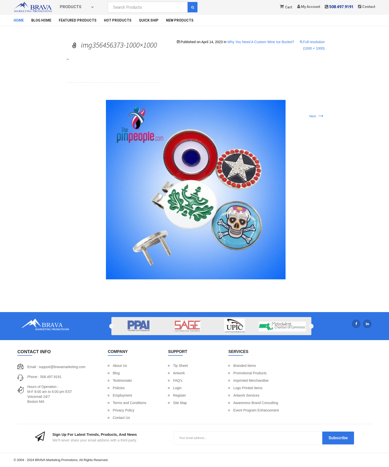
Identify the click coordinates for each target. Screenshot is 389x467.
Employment (122, 395)
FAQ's (177, 380)
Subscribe (338, 438)
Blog (116, 373)
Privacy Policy (123, 410)
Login (177, 388)
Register (179, 395)
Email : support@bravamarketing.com (56, 367)
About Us (120, 366)
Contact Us (121, 418)
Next (317, 116)
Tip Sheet (180, 366)
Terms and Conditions (129, 403)
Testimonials (122, 380)
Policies (119, 388)
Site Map (180, 403)
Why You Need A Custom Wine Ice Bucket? (260, 42)
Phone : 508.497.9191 (44, 377)
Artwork (179, 373)
